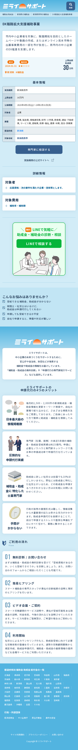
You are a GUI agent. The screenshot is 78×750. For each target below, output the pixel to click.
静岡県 (27, 687)
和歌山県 (38, 691)
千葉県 (47, 679)
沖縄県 (19, 704)
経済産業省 (9, 717)
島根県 (58, 691)
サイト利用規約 (17, 734)
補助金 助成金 (7, 14)
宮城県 (37, 675)
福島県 (66, 675)
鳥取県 (49, 691)
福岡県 (7, 700)
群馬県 (27, 679)
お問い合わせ (57, 734)
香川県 (47, 696)
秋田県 (47, 675)
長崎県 (27, 700)
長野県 (7, 687)
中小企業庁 (23, 717)
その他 (37, 704)
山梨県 (58, 683)
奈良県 (27, 691)
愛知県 (37, 687)
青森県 (17, 675)
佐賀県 (17, 700)
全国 (28, 704)
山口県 (27, 696)
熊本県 (37, 700)
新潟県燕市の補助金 (41, 14)
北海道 (7, 675)
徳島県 (37, 696)
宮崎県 (57, 700)
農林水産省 (50, 717)
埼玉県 (37, 679)
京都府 (66, 687)
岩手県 (27, 675)
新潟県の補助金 (23, 14)
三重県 (47, 687)
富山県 (29, 683)
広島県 (17, 696)
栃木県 (17, 679)
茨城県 (7, 679)
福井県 (49, 683)
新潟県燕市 (22, 138)
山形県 (57, 675)
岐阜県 (17, 687)
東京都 (57, 679)
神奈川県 (8, 683)
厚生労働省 (37, 717)
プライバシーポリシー (38, 734)
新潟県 (20, 130)
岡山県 (7, 696)
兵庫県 (17, 691)
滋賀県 (57, 687)
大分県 (47, 700)
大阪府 (7, 691)
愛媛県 (57, 696)
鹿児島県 (8, 704)
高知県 (66, 696)
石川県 (39, 683)
